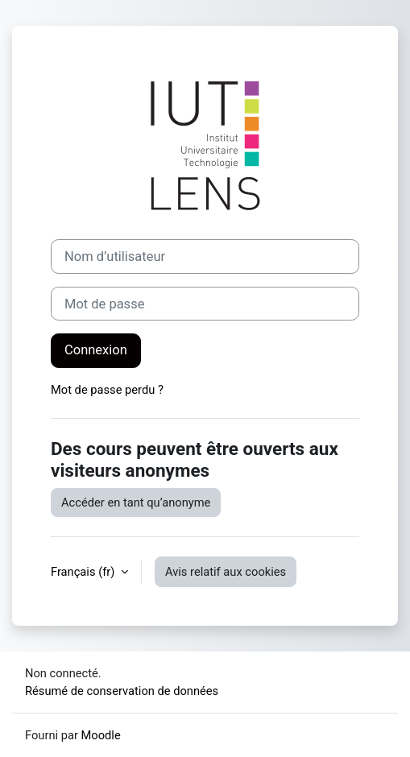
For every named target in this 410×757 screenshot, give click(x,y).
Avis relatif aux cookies (225, 572)
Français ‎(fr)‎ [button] (84, 572)
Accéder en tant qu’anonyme (135, 502)
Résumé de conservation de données (121, 691)
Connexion (95, 350)
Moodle (101, 735)
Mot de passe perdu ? (107, 390)
